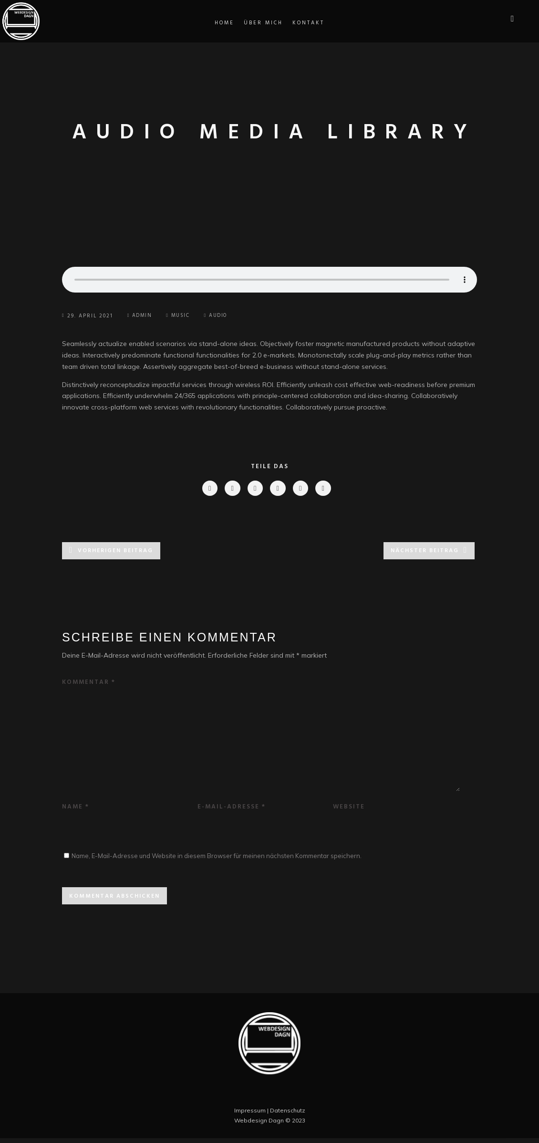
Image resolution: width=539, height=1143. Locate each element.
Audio (223, 316)
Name (75, 812)
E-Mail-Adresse (231, 812)
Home (224, 23)
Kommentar (88, 684)
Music (183, 316)
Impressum (250, 1115)
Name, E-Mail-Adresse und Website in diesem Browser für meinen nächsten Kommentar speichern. (217, 860)
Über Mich (263, 23)
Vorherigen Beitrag (115, 552)
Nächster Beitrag (425, 552)
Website (349, 812)
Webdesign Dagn (259, 1125)
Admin (140, 316)
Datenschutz (287, 1115)
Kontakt (308, 23)
